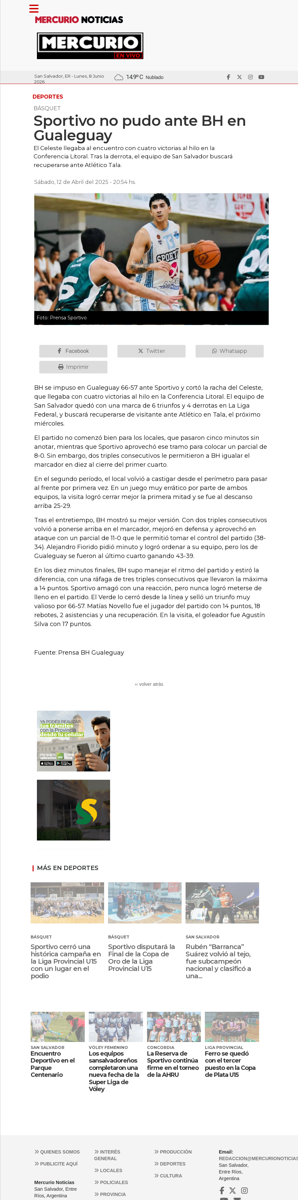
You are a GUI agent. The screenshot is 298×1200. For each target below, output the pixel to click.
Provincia (110, 1194)
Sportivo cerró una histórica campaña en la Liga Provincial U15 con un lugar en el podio (66, 961)
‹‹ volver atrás (149, 684)
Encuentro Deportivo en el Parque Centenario (52, 1064)
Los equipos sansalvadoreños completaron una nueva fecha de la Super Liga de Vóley (114, 1071)
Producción (173, 1152)
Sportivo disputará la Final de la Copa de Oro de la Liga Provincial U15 (141, 957)
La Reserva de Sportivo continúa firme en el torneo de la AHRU (173, 1064)
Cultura (168, 1175)
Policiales (111, 1182)
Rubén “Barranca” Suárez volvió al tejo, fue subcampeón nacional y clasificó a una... (218, 961)
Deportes (170, 1163)
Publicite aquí (55, 1163)
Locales (108, 1170)
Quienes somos (57, 1152)
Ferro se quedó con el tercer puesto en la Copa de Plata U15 (230, 1064)
